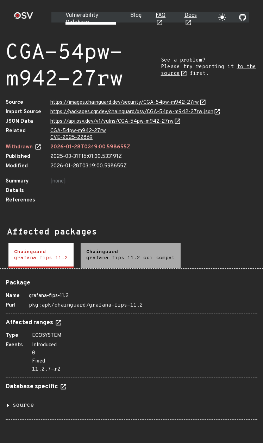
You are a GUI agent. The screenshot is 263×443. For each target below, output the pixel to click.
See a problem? (183, 60)
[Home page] (23, 18)
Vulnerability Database (81, 19)
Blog (136, 15)
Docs (190, 15)
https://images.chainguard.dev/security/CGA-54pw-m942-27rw (124, 102)
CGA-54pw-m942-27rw (78, 131)
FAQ (160, 15)
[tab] (41, 255)
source (23, 405)
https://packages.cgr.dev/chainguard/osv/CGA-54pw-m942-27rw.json (131, 112)
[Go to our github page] (242, 17)
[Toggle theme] (222, 17)
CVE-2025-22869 (71, 137)
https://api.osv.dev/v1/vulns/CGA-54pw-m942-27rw (112, 121)
